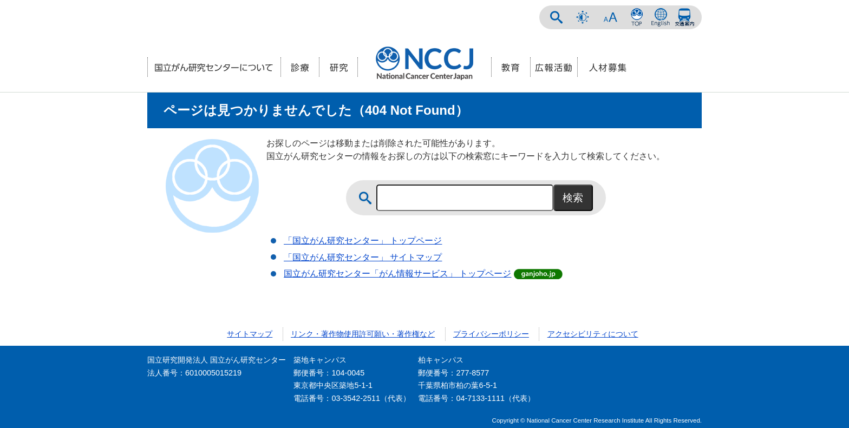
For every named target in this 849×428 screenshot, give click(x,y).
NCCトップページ (637, 17)
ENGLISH (660, 17)
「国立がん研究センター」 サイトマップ (363, 257)
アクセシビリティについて (592, 334)
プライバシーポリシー (491, 334)
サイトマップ (249, 334)
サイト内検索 (557, 17)
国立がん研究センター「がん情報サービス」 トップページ (397, 273)
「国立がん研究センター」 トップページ (363, 240)
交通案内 (684, 17)
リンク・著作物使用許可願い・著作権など (363, 334)
